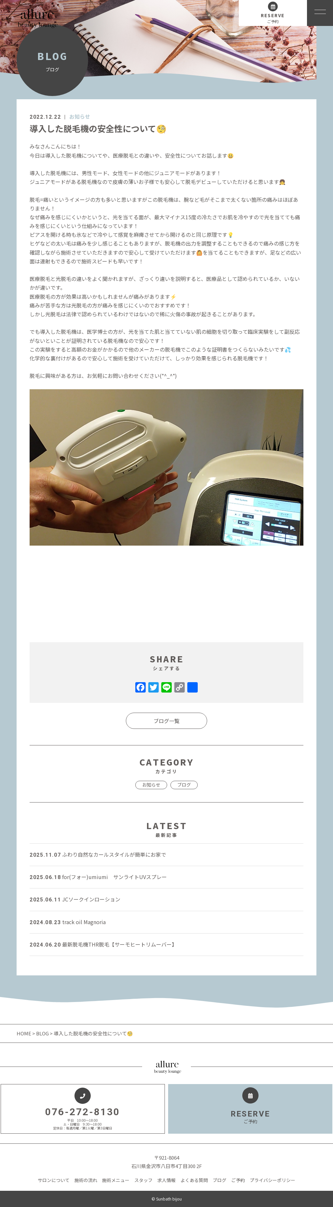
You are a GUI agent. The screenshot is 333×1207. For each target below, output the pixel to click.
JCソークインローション (75, 899)
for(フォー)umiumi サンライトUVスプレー (98, 877)
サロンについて (54, 1180)
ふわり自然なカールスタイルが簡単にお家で (98, 854)
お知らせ (79, 116)
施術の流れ (85, 1180)
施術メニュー (115, 1180)
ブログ (184, 784)
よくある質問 (194, 1180)
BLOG (42, 1033)
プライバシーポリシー (272, 1180)
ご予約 (238, 1180)
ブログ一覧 (166, 721)
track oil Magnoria (68, 922)
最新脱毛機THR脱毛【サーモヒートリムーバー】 (103, 944)
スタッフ (143, 1180)
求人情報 (166, 1180)
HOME (24, 1033)
